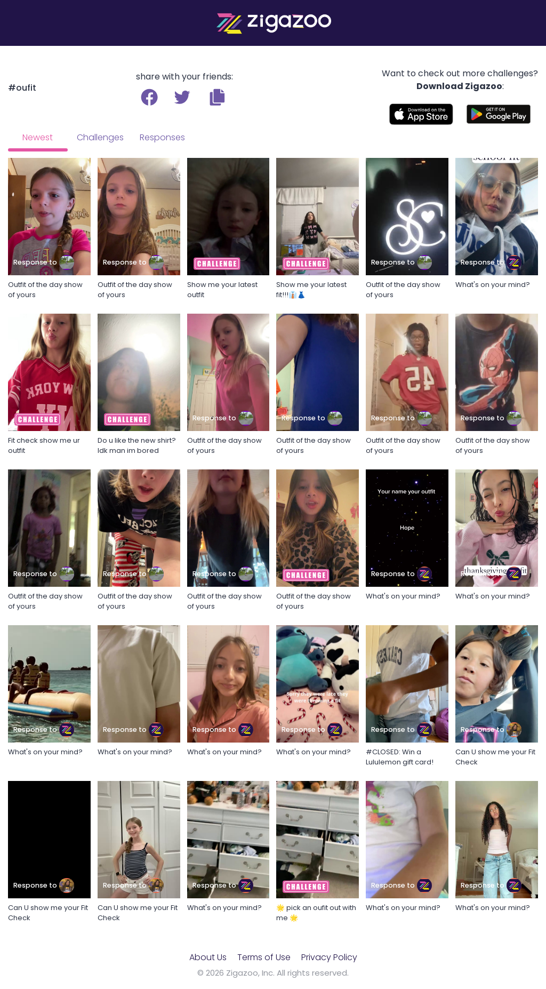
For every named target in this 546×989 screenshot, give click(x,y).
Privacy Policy (329, 957)
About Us (208, 957)
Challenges (100, 137)
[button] (217, 97)
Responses (162, 137)
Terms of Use (264, 957)
